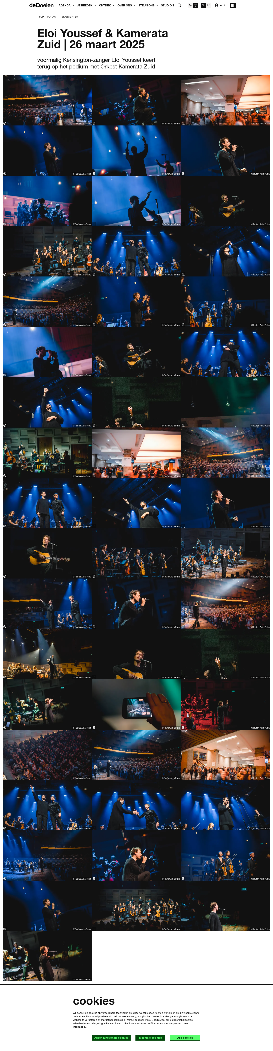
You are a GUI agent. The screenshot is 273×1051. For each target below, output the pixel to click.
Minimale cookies (149, 1037)
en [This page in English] (208, 4)
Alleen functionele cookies (109, 1037)
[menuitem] (167, 5)
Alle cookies (185, 1037)
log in (220, 5)
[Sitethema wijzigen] (193, 5)
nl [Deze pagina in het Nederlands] (203, 4)
